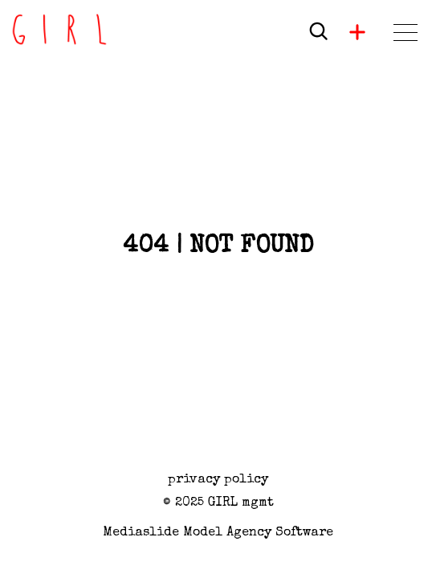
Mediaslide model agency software (218, 533)
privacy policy (218, 480)
